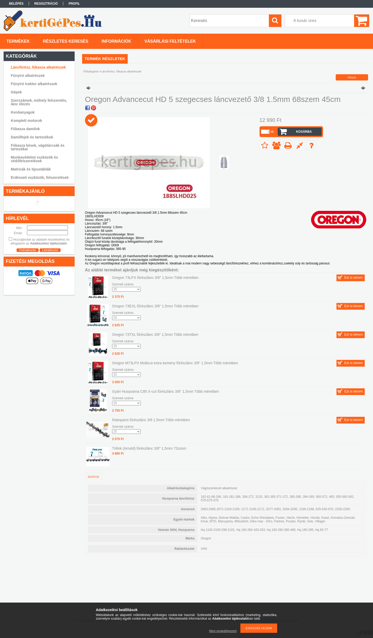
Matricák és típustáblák (31, 169)
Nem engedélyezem (223, 631)
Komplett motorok (26, 120)
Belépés (16, 3)
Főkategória (90, 71)
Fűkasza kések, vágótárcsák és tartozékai (37, 147)
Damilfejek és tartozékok (32, 137)
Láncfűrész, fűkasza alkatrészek (38, 67)
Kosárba (304, 131)
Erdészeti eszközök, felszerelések (40, 177)
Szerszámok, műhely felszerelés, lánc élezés (39, 102)
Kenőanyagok (23, 112)
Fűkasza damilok (25, 129)
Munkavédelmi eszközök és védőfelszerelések (34, 159)
